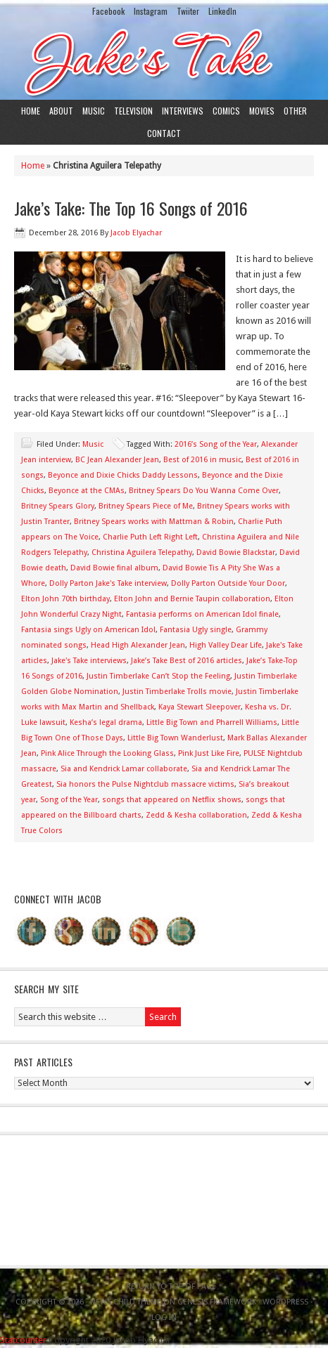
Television (133, 111)
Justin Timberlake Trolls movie (177, 691)
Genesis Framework (216, 1302)
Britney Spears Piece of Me (146, 506)
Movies (262, 111)
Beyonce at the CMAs (87, 490)
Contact (164, 133)
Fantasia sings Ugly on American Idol (88, 629)
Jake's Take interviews (89, 660)
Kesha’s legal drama (106, 722)
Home (30, 111)
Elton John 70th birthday (65, 598)
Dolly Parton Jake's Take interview (108, 583)
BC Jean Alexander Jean (117, 459)
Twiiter (188, 11)
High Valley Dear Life (225, 645)
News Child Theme (125, 1302)
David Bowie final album (114, 567)
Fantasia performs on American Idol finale (202, 614)
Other (295, 111)
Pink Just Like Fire (208, 753)
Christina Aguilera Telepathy (142, 552)
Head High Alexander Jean (138, 645)
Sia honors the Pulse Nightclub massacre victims (145, 784)
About (61, 111)
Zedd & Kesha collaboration (196, 815)
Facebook (108, 11)
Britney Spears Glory (57, 506)
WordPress (285, 1302)
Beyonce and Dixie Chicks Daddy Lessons (123, 475)
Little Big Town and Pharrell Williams (211, 722)
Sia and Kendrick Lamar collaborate (124, 768)
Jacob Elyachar (136, 232)
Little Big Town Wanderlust (175, 737)
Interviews (182, 111)
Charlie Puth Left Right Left (150, 537)
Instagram (151, 11)
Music (93, 111)
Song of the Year (69, 799)
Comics (226, 111)
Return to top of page (171, 1286)
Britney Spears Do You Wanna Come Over (204, 490)
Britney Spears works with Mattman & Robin (154, 521)
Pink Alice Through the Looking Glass (107, 753)
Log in (164, 1317)
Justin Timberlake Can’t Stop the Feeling (158, 676)
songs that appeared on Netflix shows (171, 799)
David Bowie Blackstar (235, 552)
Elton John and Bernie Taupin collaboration (192, 598)
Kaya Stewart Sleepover (199, 707)
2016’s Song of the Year (216, 444)
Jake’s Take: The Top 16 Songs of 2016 (131, 208)
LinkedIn (222, 11)
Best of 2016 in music (202, 459)
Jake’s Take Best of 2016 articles (186, 660)
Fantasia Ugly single (196, 629)
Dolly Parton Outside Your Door (228, 583)
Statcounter (23, 1340)
